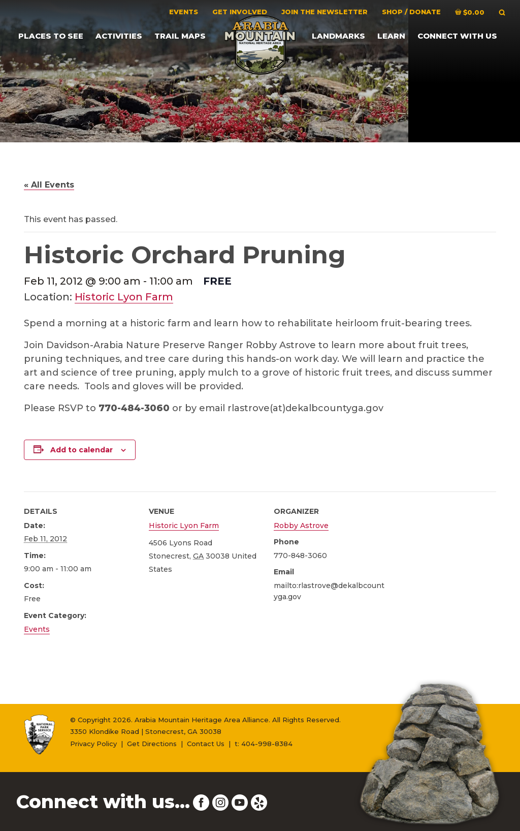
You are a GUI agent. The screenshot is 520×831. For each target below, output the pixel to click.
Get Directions (152, 744)
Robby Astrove (301, 525)
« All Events (49, 185)
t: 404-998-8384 (263, 744)
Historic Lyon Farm (124, 297)
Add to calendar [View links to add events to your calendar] (81, 449)
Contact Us (205, 744)
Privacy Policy (93, 744)
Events (37, 629)
